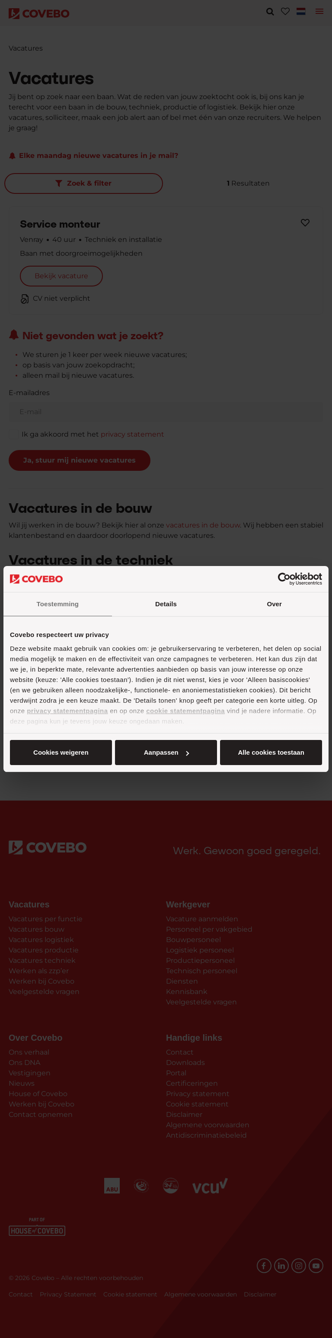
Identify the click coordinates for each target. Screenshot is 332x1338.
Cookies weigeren (268, 752)
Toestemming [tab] (58, 604)
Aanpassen (164, 752)
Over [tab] (274, 604)
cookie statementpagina (185, 710)
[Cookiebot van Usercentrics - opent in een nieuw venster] (284, 579)
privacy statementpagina (67, 710)
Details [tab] (166, 604)
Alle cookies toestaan (60, 752)
